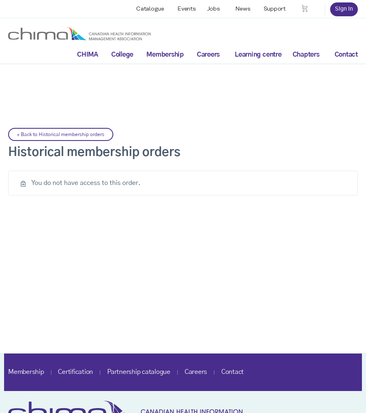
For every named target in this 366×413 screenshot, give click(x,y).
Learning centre (258, 54)
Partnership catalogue (138, 372)
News (243, 9)
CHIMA (87, 54)
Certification (75, 372)
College (122, 54)
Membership (165, 54)
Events (186, 9)
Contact (346, 54)
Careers (208, 54)
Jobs (213, 9)
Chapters (306, 54)
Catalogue (150, 9)
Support (275, 9)
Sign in (344, 9)
